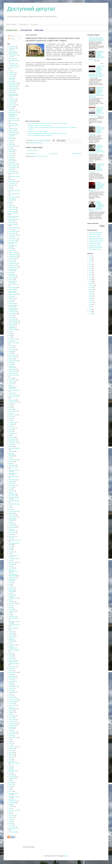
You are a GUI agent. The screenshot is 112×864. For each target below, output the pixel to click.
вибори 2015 (12, 171)
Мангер (10, 431)
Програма (11, 633)
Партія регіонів (12, 577)
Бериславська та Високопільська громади (13, 115)
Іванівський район (13, 360)
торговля (11, 750)
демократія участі (13, 267)
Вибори (10, 169)
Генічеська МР (12, 233)
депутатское (12, 277)
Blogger (66, 856)
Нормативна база (13, 504)
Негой (10, 489)
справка (11, 735)
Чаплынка (11, 817)
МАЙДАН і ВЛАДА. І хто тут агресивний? (40, 125)
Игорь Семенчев (13, 355)
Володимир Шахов (13, 197)
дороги (10, 301)
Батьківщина (12, 101)
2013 (90, 281)
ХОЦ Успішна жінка (13, 810)
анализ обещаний (13, 83)
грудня (90, 283)
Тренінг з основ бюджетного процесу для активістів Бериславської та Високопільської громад (96, 111)
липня (90, 294)
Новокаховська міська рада (96, 238)
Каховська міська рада (94, 236)
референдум (12, 676)
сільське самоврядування (13, 707)
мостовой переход (13, 459)
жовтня (91, 287)
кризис (10, 407)
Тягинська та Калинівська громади (14, 762)
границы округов (13, 252)
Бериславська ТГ (13, 118)
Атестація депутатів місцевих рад (14, 95)
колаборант (12, 382)
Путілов (11, 653)
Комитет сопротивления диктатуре (12, 387)
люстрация (11, 424)
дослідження (12, 303)
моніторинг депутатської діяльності (12, 455)
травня (91, 298)
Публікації (11, 36)
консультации (12, 400)
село (10, 694)
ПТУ (10, 643)
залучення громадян (14, 342)
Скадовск (11, 710)
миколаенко (12, 437)
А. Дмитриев (12, 72)
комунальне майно (13, 395)
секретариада (12, 692)
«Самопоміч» (12, 63)
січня (90, 306)
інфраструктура (13, 369)
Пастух (10, 582)
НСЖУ (10, 509)
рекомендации (12, 667)
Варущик (11, 162)
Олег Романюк (12, 527)
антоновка (11, 92)
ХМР (10, 804)
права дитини (12, 616)
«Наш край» (12, 58)
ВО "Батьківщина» (13, 181)
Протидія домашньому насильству (12, 640)
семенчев (11, 696)
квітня (90, 300)
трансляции (12, 752)
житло (10, 333)
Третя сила (11, 756)
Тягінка (10, 766)
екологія (11, 315)
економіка (11, 317)
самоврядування (13, 686)
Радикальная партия (14, 663)
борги (10, 142)
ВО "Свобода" (12, 183)
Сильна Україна (13, 705)
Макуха (10, 429)
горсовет (11, 248)
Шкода (10, 823)
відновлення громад (14, 173)
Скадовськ (11, 712)
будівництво (12, 149)
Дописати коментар (33, 150)
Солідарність (12, 721)
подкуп (10, 607)
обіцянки (11, 513)
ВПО (10, 202)
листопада (91, 285)
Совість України (13, 719)
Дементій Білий (12, 265)
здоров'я (11, 351)
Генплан (11, 237)
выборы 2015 (12, 209)
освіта (10, 546)
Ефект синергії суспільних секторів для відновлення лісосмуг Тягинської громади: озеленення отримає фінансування (96, 92)
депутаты (11, 279)
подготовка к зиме (13, 603)
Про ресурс (34, 24)
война (10, 188)
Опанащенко (12, 536)
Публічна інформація (14, 650)
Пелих (10, 586)
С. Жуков (11, 679)
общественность (13, 517)
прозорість (11, 634)
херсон (10, 791)
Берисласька (12, 123)
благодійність (12, 128)
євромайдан (32, 142)
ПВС (10, 584)
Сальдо (10, 685)
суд (9, 741)
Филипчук (11, 782)
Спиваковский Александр (12, 727)
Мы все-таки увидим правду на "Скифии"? (40, 135)
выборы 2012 (12, 207)
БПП (10, 147)
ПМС (10, 600)
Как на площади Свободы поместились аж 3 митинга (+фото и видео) (48, 123)
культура (11, 416)
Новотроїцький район (14, 500)
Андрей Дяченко (13, 85)
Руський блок (12, 678)
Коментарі (11, 38)
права (10, 614)
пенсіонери (11, 588)
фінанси (11, 786)
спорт (10, 730)
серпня (91, 291)
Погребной (11, 601)
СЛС (10, 714)
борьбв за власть (13, 146)
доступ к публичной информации (14, 309)
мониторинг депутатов (14, 448)
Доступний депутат (31, 9)
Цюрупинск (11, 815)
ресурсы (11, 674)
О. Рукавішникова (13, 511)
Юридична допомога (14, 828)
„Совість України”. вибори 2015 (13, 52)
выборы (11, 205)
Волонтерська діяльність (12, 199)
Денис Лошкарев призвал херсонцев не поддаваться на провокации (47, 133)
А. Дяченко (11, 76)
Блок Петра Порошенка (11, 138)
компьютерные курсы (14, 390)
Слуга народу (12, 715)
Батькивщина (12, 99)
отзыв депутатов (13, 558)
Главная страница (11, 24)
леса (10, 420)
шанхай (10, 821)
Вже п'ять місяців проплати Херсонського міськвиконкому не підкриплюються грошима (96, 39)
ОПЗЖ (10, 538)
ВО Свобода (12, 185)
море (10, 457)
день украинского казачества (13, 270)
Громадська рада (13, 254)
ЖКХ (10, 337)
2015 (10, 70)
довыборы (11, 300)
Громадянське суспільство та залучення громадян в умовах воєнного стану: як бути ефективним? (97, 55)
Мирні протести (12, 441)
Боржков (11, 144)
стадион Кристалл (13, 737)
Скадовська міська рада (95, 245)
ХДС (10, 789)
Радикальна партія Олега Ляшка (13, 661)
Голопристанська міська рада (96, 240)
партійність (11, 568)
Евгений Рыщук (12, 311)
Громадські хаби (13, 258)
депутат (11, 272)
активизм (11, 81)
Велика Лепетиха (13, 165)
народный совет (13, 479)
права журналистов (13, 618)
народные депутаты (14, 476)
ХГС (10, 787)
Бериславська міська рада (95, 242)
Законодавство (23, 24)
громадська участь (13, 256)
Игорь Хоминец (12, 357)
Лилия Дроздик (12, 422)
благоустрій (11, 130)
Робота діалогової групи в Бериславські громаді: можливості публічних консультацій (96, 130)
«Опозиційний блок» (14, 60)
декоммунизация (13, 263)
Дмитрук (11, 296)
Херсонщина (12, 802)
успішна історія (12, 776)
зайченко (11, 341)
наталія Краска (12, 485)
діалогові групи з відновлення (13, 292)
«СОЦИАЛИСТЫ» (13, 65)
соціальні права (13, 725)
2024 (90, 258)
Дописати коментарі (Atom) (41, 156)
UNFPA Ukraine (12, 832)
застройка (11, 347)
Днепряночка (12, 298)
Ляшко (10, 426)
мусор (10, 463)
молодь (10, 444)
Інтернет (11, 364)
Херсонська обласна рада (95, 232)
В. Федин (11, 155)
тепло (10, 745)
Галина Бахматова (13, 224)
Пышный (11, 656)
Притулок (11, 631)
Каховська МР (12, 380)
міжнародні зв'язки (13, 442)
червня (91, 296)
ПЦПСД (11, 655)
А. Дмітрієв (11, 74)
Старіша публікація (76, 153)
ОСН (10, 550)
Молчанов (11, 446)
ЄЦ (9, 331)
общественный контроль (12, 519)
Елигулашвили (12, 319)
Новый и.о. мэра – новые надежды (38, 131)
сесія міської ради (13, 699)
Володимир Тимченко (14, 193)
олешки (10, 534)
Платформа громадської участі (13, 597)
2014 (90, 279)
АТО (10, 97)
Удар (10, 768)
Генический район (13, 231)
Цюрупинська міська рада (95, 247)
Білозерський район (14, 125)
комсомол (11, 393)
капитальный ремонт (14, 375)
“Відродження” (12, 48)
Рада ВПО (11, 658)
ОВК (10, 522)
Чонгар (10, 819)
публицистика (12, 645)
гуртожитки (11, 260)
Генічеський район (13, 235)
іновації (10, 362)
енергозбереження (13, 321)
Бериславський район (14, 120)
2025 (90, 256)
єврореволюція (38, 142)
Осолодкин (11, 552)
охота (10, 560)
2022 (90, 262)
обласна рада (12, 515)
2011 (90, 311)
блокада (11, 140)
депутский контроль (14, 284)
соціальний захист (13, 723)
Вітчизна (11, 179)
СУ (9, 739)
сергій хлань (12, 697)
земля (10, 353)
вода (10, 187)
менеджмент (12, 433)
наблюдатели (12, 465)
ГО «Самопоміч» (13, 238)
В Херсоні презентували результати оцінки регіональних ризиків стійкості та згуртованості (96, 149)
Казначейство (12, 373)
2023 (90, 260)
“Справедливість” (13, 55)
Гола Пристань (12, 240)
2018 (90, 270)
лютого (91, 304)
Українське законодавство (12, 770)
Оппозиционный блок (14, 540)
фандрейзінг (12, 778)
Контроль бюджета (13, 402)
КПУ (10, 405)
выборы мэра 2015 (13, 213)
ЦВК (10, 812)
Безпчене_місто (13, 104)
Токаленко (11, 748)
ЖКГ (10, 335)
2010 (90, 313)
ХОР (10, 808)
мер (10, 435)
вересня (91, 289)
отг (9, 553)
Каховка (11, 378)
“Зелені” (11, 50)
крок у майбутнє (13, 411)
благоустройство (13, 132)
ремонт (10, 668)
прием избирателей (14, 628)
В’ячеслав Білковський (12, 159)
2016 (90, 275)
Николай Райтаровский (12, 493)
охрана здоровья (13, 562)
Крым (10, 413)
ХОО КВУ (11, 806)
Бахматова (11, 103)
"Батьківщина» (12, 46)
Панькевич (11, 564)
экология (11, 825)
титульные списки (13, 746)
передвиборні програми (12, 590)
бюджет (10, 151)
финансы (11, 784)
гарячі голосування (13, 227)
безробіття (11, 106)
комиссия (11, 383)
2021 (90, 264)
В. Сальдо (11, 153)
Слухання (11, 717)
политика (11, 609)
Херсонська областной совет (13, 800)
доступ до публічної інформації (14, 306)
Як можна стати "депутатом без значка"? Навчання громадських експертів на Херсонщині (96, 167)
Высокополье (12, 222)
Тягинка (11, 759)
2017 (90, 273)
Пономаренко (12, 611)
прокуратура (12, 636)
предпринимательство (14, 624)
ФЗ (9, 780)
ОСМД (10, 548)
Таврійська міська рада (95, 249)
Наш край (11, 487)
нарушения (11, 481)
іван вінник (11, 359)
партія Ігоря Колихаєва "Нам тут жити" (14, 571)
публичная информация (12, 647)
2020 (90, 266)
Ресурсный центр (13, 672)
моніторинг (11, 451)
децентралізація (13, 287)
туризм (10, 758)
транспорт (11, 754)
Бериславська (12, 110)
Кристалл (11, 409)
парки (10, 566)
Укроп (10, 773)
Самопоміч (11, 688)
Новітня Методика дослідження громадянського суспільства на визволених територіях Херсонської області (96, 206)
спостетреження (13, 732)
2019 (90, 268)
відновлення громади (14, 176)
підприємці (11, 595)
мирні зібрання (12, 439)
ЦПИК (10, 814)
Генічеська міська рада (94, 243)
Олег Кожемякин (13, 525)
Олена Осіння (12, 532)
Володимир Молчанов (14, 190)
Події (10, 605)
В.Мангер (11, 157)
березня (91, 302)
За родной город (13, 339)
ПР (9, 613)
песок (10, 593)
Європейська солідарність (12, 327)
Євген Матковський (13, 323)
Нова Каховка (12, 495)
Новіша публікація (30, 153)
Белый (10, 108)
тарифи (10, 743)
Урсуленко (11, 774)
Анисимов (11, 90)
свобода (11, 690)
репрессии (11, 670)
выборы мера (12, 211)
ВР (9, 203)
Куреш (10, 418)
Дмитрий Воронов (13, 294)
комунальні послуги (14, 397)
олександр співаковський (12, 530)
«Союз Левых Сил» (13, 67)
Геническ (11, 229)
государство (12, 250)
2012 (90, 309)
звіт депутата (12, 349)
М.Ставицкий (12, 428)
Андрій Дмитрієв (13, 88)
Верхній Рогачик (13, 167)
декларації (11, 261)
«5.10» (10, 56)
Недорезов (11, 490)
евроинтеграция (13, 313)
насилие (11, 483)
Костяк (10, 403)
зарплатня (11, 346)
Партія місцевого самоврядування (13, 575)
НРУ (10, 507)
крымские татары (13, 415)
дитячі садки (12, 289)
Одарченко (11, 523)
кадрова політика (13, 371)
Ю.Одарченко (12, 827)
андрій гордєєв (12, 86)
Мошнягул (11, 461)
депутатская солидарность (12, 275)
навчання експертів (13, 467)
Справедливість (13, 733)
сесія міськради (13, 701)
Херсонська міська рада (95, 234)
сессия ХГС (11, 703)
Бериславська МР (13, 112)
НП (9, 505)
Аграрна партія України (12, 78)
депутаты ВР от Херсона (13, 281)
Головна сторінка (53, 153)
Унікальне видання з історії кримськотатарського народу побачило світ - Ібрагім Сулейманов (97, 186)
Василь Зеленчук (13, 164)
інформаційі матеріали (12, 367)
